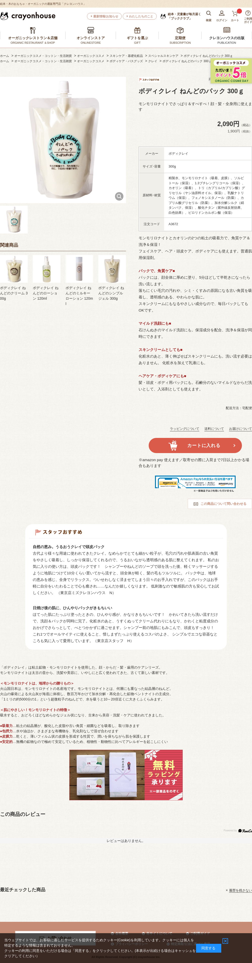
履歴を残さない (240, 890)
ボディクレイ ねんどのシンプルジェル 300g (111, 293)
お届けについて (240, 429)
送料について (214, 429)
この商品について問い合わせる (223, 504)
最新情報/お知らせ (105, 16)
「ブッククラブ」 (184, 16)
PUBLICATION (226, 42)
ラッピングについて (184, 429)
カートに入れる (203, 445)
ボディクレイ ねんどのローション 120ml (45, 293)
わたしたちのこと (141, 16)
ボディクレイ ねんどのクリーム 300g (14, 293)
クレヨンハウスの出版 (226, 38)
